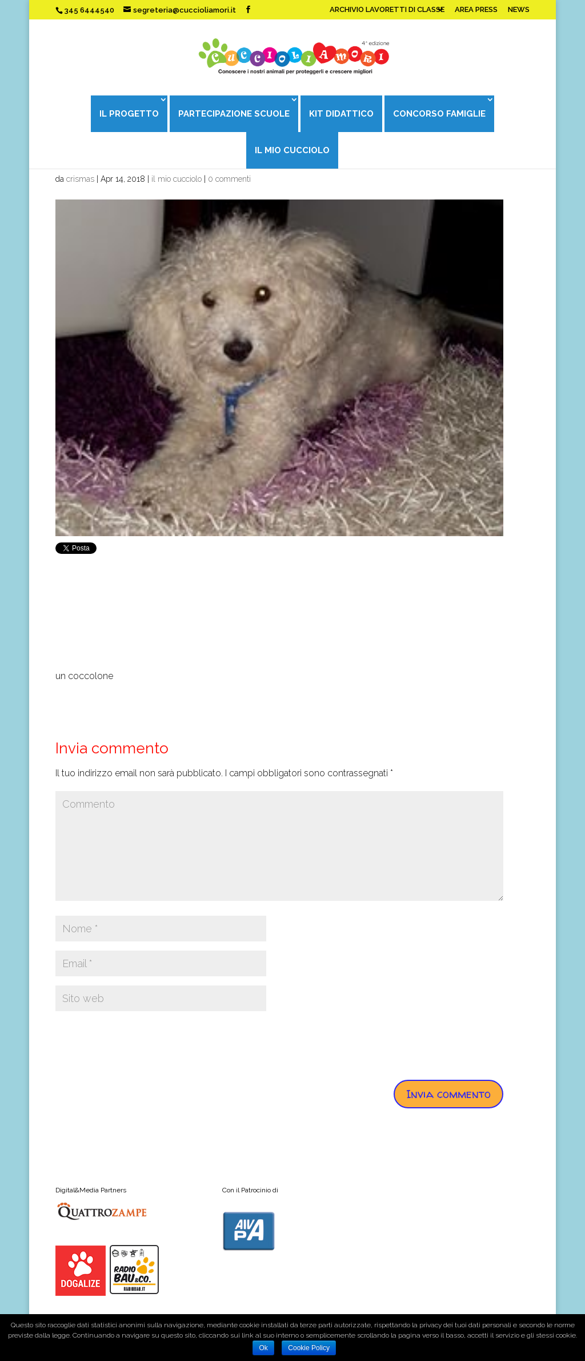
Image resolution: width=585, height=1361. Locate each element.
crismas (80, 178)
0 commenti (229, 178)
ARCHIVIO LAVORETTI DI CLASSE (387, 10)
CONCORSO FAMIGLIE (439, 114)
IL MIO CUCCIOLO (292, 150)
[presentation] (142, 1042)
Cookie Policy (309, 1348)
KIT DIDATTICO (341, 114)
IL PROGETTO (129, 114)
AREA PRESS (476, 10)
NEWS (519, 10)
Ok (263, 1348)
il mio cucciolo (176, 178)
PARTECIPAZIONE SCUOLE (234, 114)
